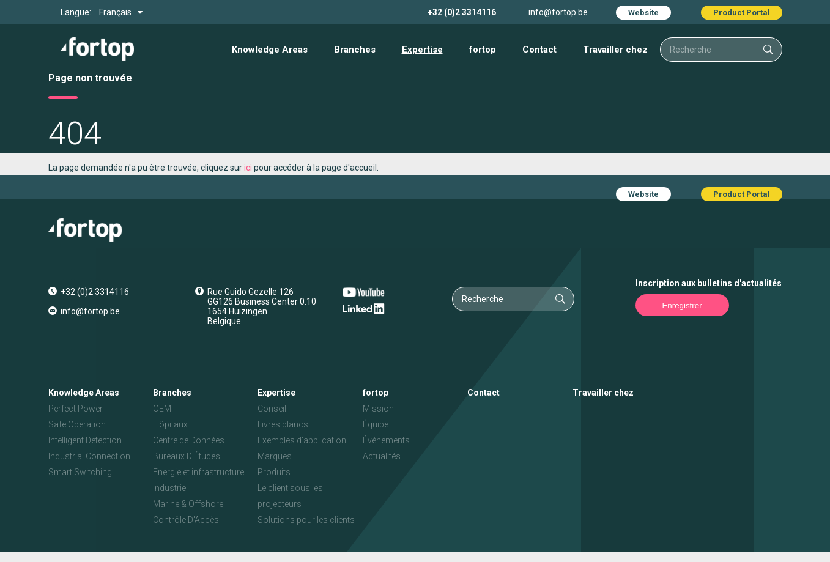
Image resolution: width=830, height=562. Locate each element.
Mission (378, 408)
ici (248, 167)
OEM (162, 408)
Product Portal (741, 12)
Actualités (382, 456)
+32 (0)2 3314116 (462, 12)
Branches (355, 49)
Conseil (272, 408)
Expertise (422, 49)
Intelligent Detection (85, 440)
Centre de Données (188, 440)
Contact (539, 49)
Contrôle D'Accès (186, 520)
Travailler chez (615, 49)
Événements (386, 440)
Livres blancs (283, 424)
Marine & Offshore (188, 504)
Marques (275, 456)
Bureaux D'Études (186, 456)
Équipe (375, 424)
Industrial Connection (89, 456)
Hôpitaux (170, 424)
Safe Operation (77, 424)
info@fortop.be (558, 12)
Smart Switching (80, 472)
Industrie (169, 488)
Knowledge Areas (270, 49)
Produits (274, 472)
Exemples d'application (302, 440)
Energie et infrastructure (198, 472)
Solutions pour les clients (306, 520)
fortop (482, 49)
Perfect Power (75, 408)
